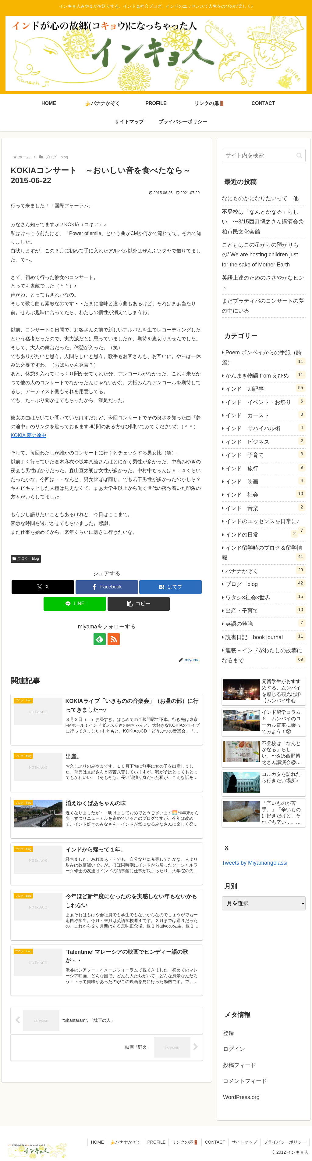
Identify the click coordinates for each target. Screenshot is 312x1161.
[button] (139, 604)
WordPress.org (241, 1097)
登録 (228, 1033)
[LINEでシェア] (75, 604)
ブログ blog (25, 558)
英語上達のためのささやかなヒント (263, 283)
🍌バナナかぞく (125, 1142)
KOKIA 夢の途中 (28, 435)
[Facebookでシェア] (107, 587)
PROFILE (156, 1142)
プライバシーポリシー (285, 1142)
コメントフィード (245, 1081)
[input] (263, 155)
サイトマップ (244, 1142)
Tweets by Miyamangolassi (254, 863)
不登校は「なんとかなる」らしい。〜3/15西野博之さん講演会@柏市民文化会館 (263, 222)
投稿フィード (239, 1065)
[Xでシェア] (43, 587)
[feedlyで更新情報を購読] (100, 639)
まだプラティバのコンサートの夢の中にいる (263, 306)
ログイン (234, 1049)
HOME (97, 1142)
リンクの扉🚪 (185, 1142)
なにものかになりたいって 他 (260, 198)
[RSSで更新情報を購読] (114, 639)
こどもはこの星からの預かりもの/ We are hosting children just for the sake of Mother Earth (260, 255)
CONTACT (215, 1142)
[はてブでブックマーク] (170, 587)
